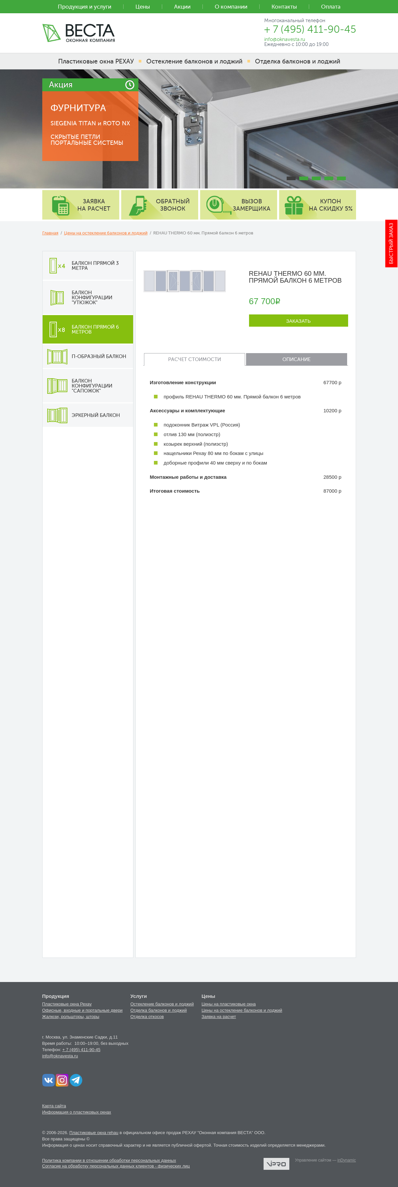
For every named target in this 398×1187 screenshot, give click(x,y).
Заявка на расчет (218, 1016)
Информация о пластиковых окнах (76, 1112)
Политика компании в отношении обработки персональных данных (109, 1160)
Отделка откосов (147, 1016)
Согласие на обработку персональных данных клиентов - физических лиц (116, 1166)
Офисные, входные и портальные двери (82, 1010)
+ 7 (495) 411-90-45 (81, 1049)
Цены (142, 7)
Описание (296, 359)
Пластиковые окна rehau (93, 1132)
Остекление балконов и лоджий (162, 1004)
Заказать (298, 321)
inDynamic (346, 1160)
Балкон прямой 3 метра (81, 265)
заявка (93, 205)
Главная (50, 232)
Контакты (284, 7)
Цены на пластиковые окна (228, 1004)
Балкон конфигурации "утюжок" (77, 297)
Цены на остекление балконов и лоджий (106, 232)
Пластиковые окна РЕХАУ (96, 61)
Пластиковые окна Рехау (67, 1004)
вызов (252, 205)
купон (331, 205)
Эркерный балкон (81, 415)
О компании (231, 7)
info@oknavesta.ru (60, 1055)
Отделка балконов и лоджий (158, 1010)
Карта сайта (54, 1105)
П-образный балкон (84, 356)
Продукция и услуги (84, 7)
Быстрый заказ (391, 243)
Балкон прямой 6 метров (81, 329)
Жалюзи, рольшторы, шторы (70, 1016)
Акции (182, 7)
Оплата (331, 7)
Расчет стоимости (194, 359)
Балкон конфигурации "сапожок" (77, 386)
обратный (173, 205)
